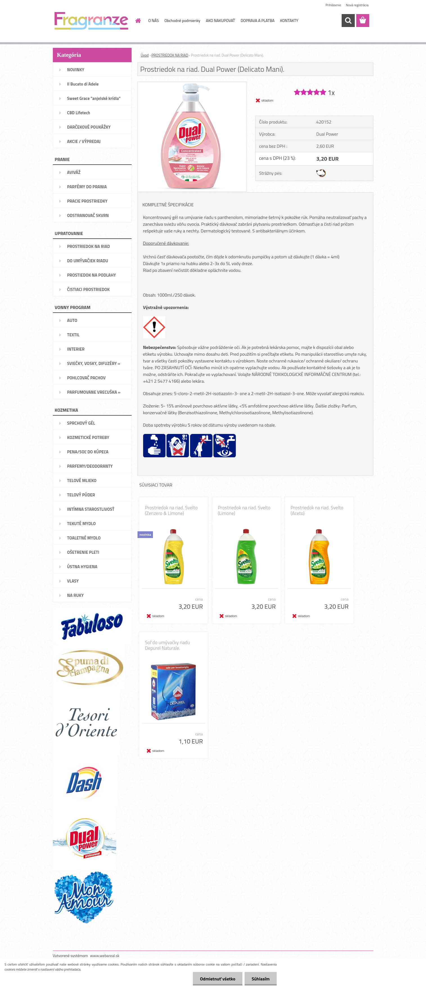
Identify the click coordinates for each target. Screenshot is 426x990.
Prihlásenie (333, 5)
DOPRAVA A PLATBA (258, 20)
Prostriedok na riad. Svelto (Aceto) (317, 510)
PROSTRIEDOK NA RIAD (170, 55)
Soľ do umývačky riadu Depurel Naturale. (167, 645)
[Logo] (91, 21)
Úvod (145, 55)
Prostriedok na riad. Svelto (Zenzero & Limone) (171, 510)
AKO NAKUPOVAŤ (220, 20)
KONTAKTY (289, 20)
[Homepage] (137, 20)
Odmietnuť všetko (217, 978)
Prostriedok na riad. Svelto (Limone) (244, 510)
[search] (348, 20)
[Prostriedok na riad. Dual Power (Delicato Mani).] (192, 84)
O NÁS (153, 20)
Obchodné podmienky (182, 20)
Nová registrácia (357, 5)
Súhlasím (261, 978)
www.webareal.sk (105, 955)
